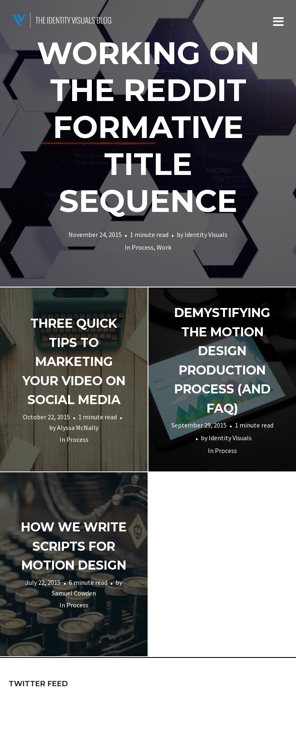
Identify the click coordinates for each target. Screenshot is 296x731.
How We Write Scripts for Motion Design (74, 546)
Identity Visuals (206, 234)
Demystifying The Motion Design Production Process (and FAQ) (222, 360)
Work (164, 247)
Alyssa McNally (77, 427)
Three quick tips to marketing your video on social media (73, 361)
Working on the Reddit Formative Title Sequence (148, 126)
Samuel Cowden (74, 593)
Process (143, 247)
